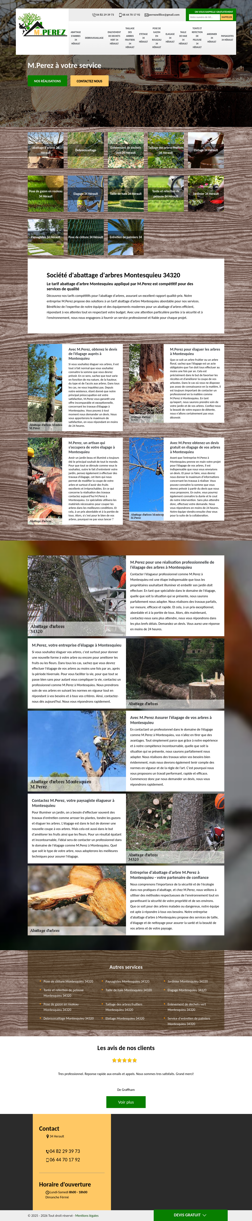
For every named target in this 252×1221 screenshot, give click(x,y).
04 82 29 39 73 (103, 15)
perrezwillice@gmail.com (162, 15)
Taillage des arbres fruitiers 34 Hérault (130, 38)
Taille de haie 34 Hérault (183, 38)
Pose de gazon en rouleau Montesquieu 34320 (61, 1007)
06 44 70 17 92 (129, 15)
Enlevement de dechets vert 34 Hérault (114, 38)
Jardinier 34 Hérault (212, 38)
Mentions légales (87, 1216)
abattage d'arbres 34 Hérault (76, 38)
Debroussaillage (94, 38)
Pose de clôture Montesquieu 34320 (68, 981)
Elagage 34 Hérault (170, 38)
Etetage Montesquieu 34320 (124, 1018)
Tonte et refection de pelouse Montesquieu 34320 (64, 993)
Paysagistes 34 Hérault (227, 38)
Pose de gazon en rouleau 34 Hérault (156, 38)
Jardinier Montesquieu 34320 (188, 981)
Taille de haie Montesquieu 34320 (128, 990)
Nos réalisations (47, 81)
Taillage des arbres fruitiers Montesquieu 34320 (123, 1007)
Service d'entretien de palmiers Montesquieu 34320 (189, 1021)
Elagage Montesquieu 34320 (187, 990)
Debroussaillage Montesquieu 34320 (69, 1018)
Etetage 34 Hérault (143, 38)
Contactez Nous (89, 81)
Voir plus (126, 1102)
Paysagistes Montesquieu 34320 (127, 981)
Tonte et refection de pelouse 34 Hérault (197, 38)
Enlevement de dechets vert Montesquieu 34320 (187, 1007)
